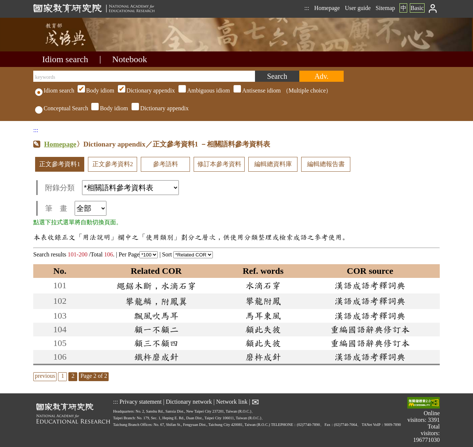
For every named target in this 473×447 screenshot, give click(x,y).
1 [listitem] (62, 376)
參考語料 (165, 164)
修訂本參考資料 (219, 164)
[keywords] (144, 76)
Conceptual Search (61, 108)
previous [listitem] (45, 376)
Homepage (327, 8)
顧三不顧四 (156, 343)
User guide (358, 8)
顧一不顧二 (156, 329)
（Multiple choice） (203, 90)
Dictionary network (189, 402)
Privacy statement (140, 402)
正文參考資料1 (59, 164)
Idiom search (65, 59)
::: (306, 8)
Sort (187, 254)
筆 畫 (75, 208)
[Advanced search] (321, 76)
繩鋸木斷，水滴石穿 (156, 285)
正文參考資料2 (112, 164)
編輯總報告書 (326, 164)
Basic (417, 8)
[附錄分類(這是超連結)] (130, 187)
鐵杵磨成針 (156, 357)
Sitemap (385, 8)
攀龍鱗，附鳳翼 (156, 301)
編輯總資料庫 (273, 164)
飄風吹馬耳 (156, 315)
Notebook (129, 59)
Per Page (138, 254)
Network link (232, 402)
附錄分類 (112, 187)
